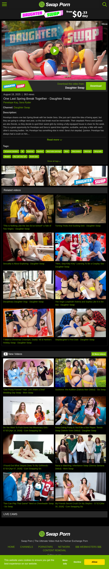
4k (22, 151)
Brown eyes (34, 156)
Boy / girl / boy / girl (20, 156)
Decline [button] (77, 562)
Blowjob (7, 156)
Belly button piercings (54, 151)
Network (64, 547)
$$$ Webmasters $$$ (88, 547)
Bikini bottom (76, 151)
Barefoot (40, 151)
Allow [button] (94, 562)
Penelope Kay (10, 102)
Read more (54, 139)
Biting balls (98, 151)
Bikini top (88, 151)
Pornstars (45, 547)
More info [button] (64, 562)
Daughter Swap (22, 107)
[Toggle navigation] (4, 4)
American (30, 151)
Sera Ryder (25, 102)
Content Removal (54, 550)
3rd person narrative (11, 151)
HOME (11, 547)
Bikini (66, 151)
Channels (26, 547)
